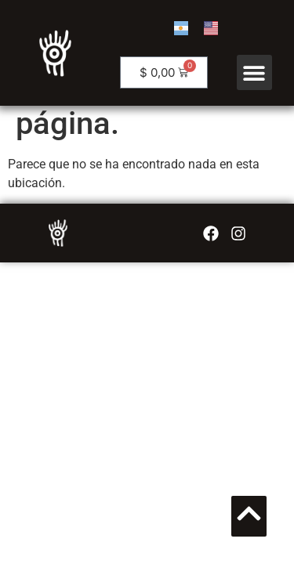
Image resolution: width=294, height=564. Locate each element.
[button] (254, 72)
